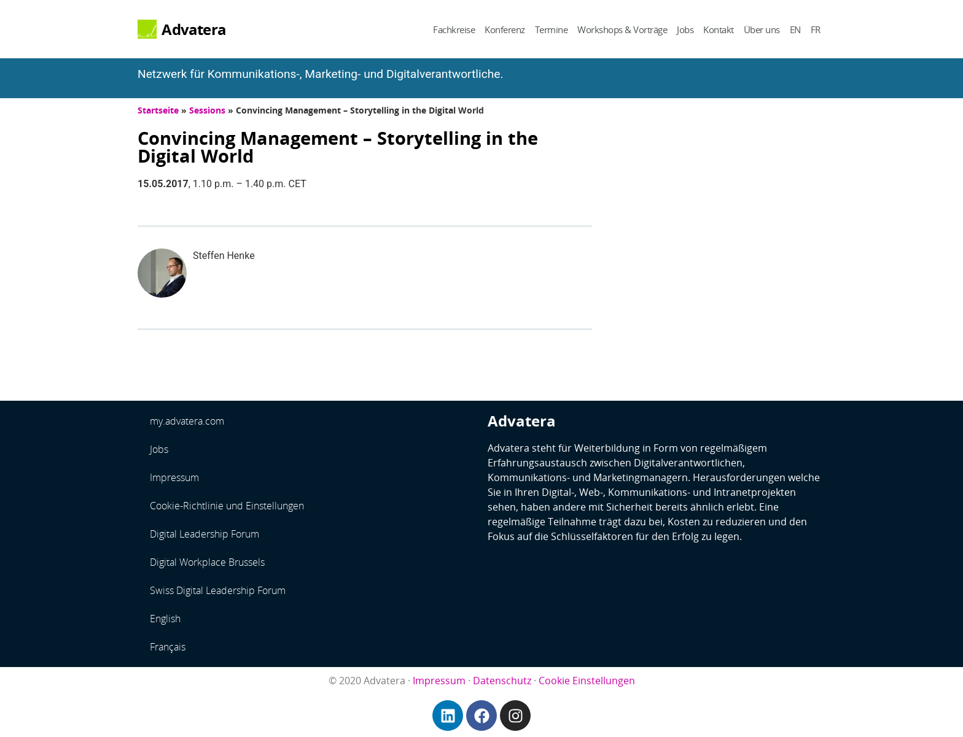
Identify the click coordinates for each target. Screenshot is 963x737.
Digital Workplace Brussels (207, 562)
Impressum (174, 477)
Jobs (685, 29)
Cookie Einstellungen (587, 680)
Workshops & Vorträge (622, 29)
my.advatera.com (187, 421)
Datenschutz (502, 680)
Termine (551, 29)
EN (795, 29)
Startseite (158, 110)
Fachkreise (454, 29)
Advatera (194, 29)
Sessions (207, 110)
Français (167, 647)
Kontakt (718, 29)
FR (816, 29)
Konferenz (505, 29)
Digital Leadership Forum (204, 534)
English (165, 618)
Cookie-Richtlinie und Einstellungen (227, 505)
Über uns (762, 29)
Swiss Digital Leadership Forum (218, 590)
